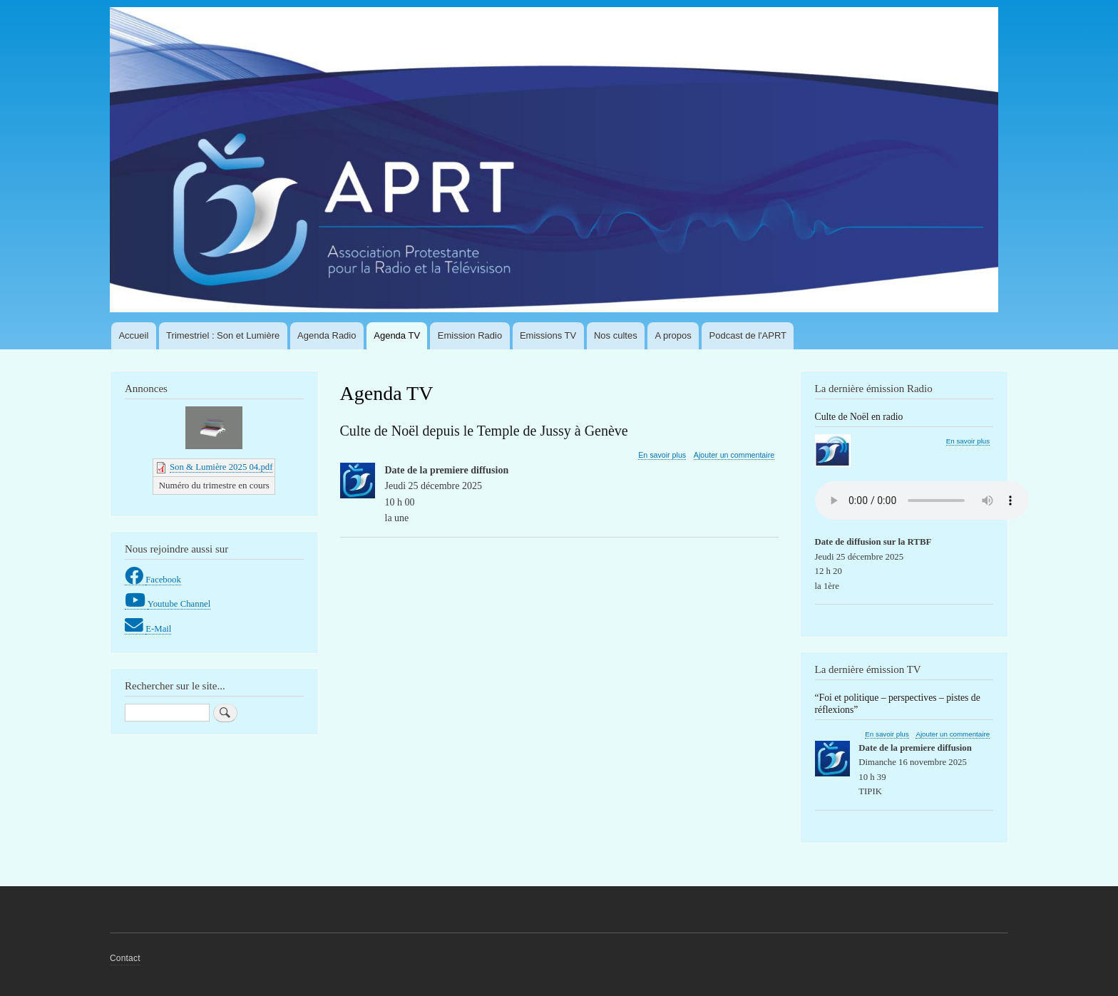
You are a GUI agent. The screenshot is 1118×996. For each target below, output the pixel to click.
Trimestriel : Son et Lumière (223, 335)
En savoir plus (662, 455)
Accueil (133, 335)
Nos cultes (615, 335)
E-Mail (158, 629)
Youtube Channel (179, 604)
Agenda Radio (326, 335)
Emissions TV (548, 335)
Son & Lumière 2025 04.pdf (221, 467)
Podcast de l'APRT (747, 335)
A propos (673, 335)
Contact (125, 958)
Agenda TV (397, 335)
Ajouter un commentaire (734, 455)
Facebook (163, 580)
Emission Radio (470, 335)
